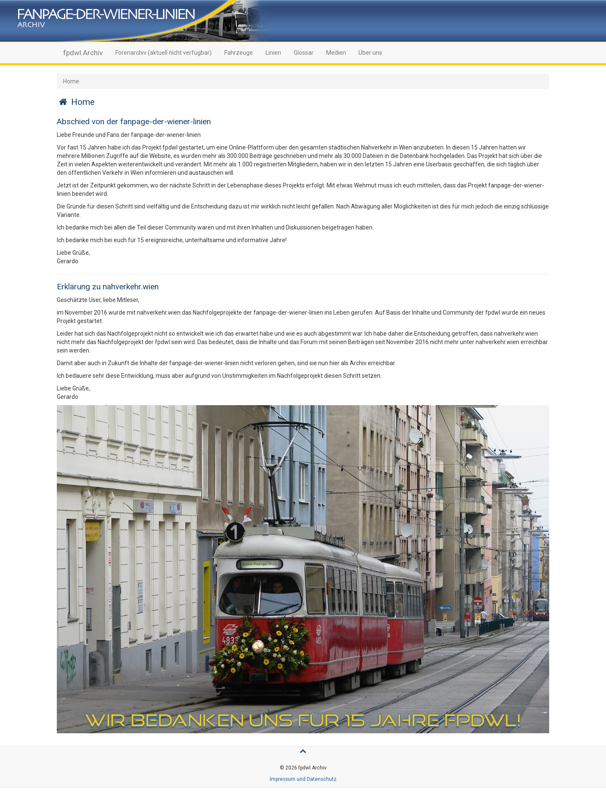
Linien (273, 52)
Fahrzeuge (238, 52)
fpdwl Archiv (83, 52)
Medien (336, 52)
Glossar (304, 52)
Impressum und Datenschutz (303, 779)
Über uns (370, 52)
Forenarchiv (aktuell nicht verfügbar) (163, 52)
